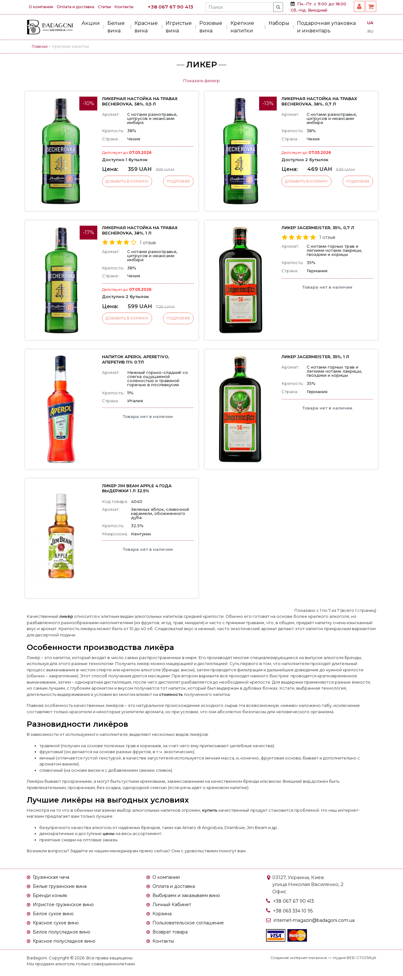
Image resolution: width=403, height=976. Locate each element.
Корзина (163, 916)
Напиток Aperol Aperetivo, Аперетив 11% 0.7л (138, 359)
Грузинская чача (53, 877)
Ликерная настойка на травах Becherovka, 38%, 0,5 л (141, 101)
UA (370, 22)
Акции (91, 23)
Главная (40, 46)
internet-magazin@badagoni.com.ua (318, 920)
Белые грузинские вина (63, 887)
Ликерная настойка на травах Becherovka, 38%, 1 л (138, 230)
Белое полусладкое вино (64, 935)
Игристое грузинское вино (67, 906)
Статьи (113, 6)
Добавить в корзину (127, 181)
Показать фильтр (201, 80)
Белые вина (116, 27)
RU (370, 31)
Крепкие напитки (242, 27)
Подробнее (178, 181)
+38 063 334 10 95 (294, 911)
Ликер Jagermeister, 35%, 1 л (317, 356)
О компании (42, 6)
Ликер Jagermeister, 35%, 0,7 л (320, 227)
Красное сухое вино (58, 925)
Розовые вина (210, 27)
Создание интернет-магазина (297, 961)
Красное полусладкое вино (68, 944)
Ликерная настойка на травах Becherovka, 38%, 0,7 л (320, 101)
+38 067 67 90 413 (181, 7)
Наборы (279, 23)
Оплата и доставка (80, 6)
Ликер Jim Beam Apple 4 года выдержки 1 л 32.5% (139, 488)
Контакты (136, 6)
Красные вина (146, 27)
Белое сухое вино (55, 916)
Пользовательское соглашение (192, 925)
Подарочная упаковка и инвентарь (326, 27)
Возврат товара (172, 935)
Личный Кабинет (173, 906)
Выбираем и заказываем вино (190, 897)
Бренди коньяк (52, 897)
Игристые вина (179, 27)
